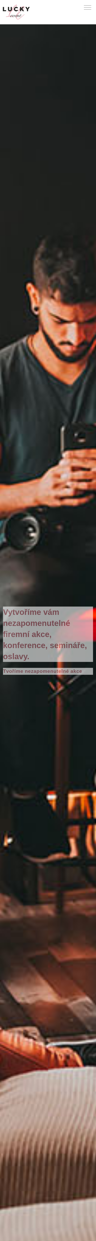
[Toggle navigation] (87, 7)
